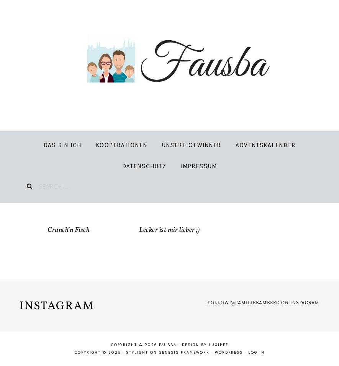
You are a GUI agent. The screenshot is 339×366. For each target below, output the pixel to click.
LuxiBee (218, 344)
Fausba (169, 61)
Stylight (137, 352)
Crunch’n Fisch (68, 230)
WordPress (229, 352)
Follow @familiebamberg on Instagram (263, 302)
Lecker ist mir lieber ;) (169, 230)
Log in (256, 352)
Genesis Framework (184, 352)
